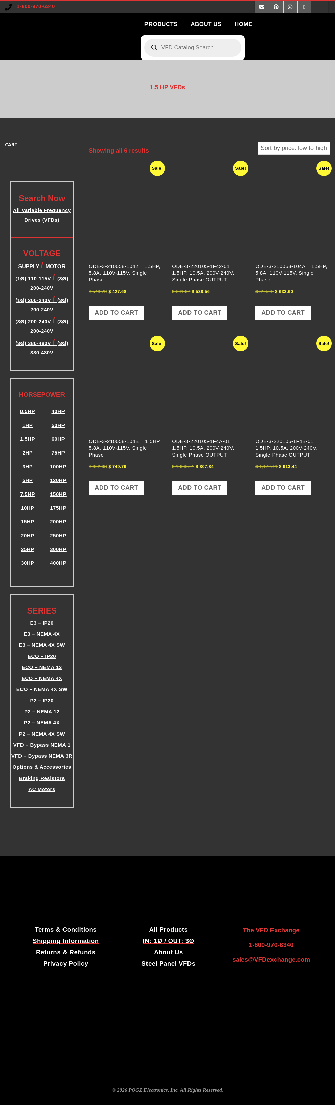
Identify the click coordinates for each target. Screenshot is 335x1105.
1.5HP (27, 439)
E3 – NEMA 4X (42, 634)
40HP (58, 411)
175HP (58, 508)
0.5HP (27, 411)
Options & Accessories (42, 767)
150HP (58, 494)
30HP (27, 563)
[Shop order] (294, 148)
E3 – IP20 (41, 623)
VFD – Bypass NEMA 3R (41, 756)
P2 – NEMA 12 (42, 711)
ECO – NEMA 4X (42, 678)
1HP (27, 425)
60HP (58, 439)
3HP (27, 466)
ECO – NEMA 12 (42, 667)
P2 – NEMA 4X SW (42, 734)
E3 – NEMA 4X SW (42, 645)
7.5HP (27, 494)
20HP (27, 535)
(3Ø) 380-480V (33, 343)
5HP (27, 480)
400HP (58, 563)
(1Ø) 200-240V (33, 300)
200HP (58, 521)
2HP (27, 453)
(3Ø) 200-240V (33, 321)
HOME (243, 24)
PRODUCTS (161, 24)
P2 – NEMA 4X (42, 722)
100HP (58, 466)
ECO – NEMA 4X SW (42, 689)
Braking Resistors (42, 778)
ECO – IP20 (42, 656)
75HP (58, 453)
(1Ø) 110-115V (33, 278)
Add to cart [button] (116, 312)
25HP (27, 549)
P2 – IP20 (41, 700)
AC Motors (41, 789)
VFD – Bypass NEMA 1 (42, 745)
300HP (58, 549)
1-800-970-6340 (36, 6)
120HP (58, 480)
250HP (58, 535)
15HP (27, 521)
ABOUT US (206, 24)
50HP (58, 425)
